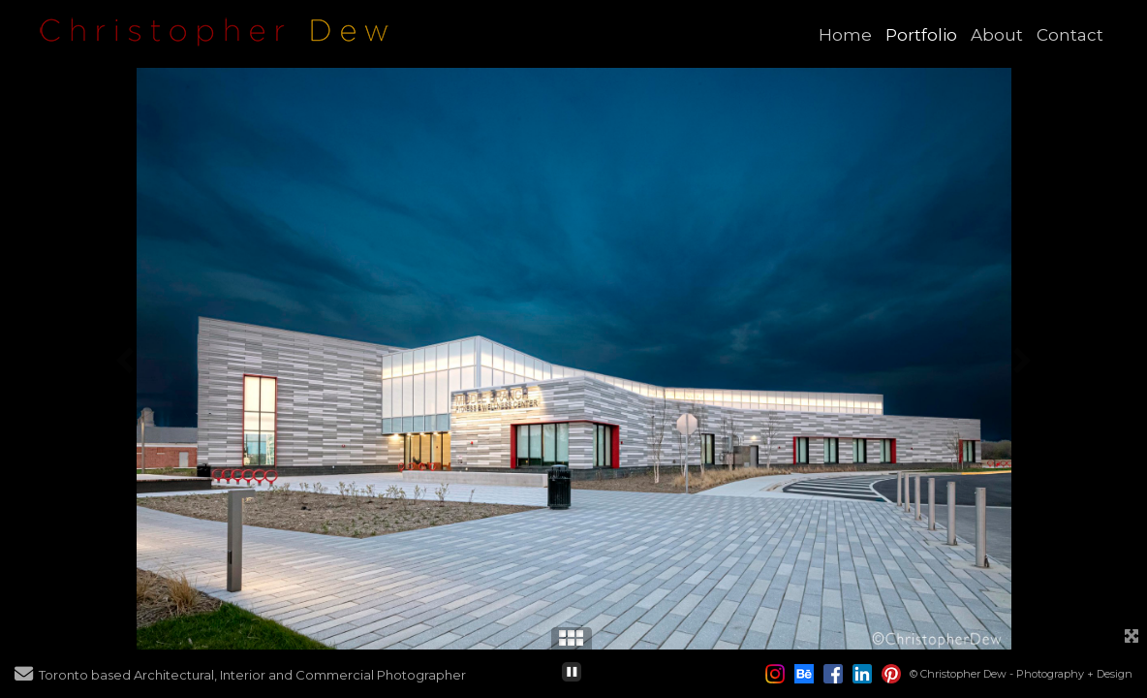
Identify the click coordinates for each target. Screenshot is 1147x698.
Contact (1070, 35)
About (997, 35)
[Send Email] (24, 675)
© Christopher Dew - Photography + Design (1021, 674)
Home (845, 35)
